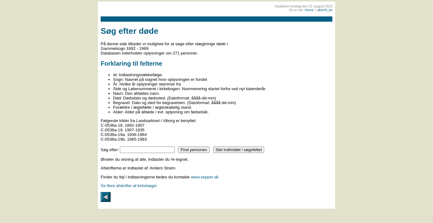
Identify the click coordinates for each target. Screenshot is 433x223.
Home (309, 10)
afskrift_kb (324, 10)
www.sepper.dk (205, 177)
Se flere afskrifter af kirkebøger (129, 185)
